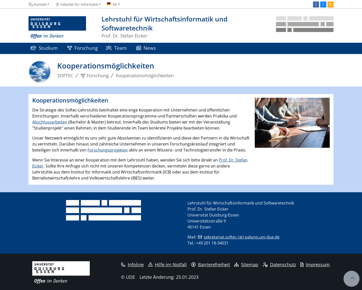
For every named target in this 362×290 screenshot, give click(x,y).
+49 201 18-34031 (212, 243)
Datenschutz (279, 265)
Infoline (132, 265)
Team (116, 47)
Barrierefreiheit (210, 265)
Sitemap (246, 265)
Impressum (315, 265)
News (146, 47)
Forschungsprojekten (108, 150)
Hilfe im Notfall (167, 265)
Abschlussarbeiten (49, 122)
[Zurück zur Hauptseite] (305, 27)
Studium (44, 47)
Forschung (82, 47)
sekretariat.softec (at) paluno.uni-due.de (242, 237)
